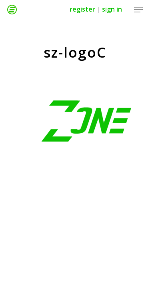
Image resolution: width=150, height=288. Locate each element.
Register (82, 9)
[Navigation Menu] (138, 10)
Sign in (112, 9)
